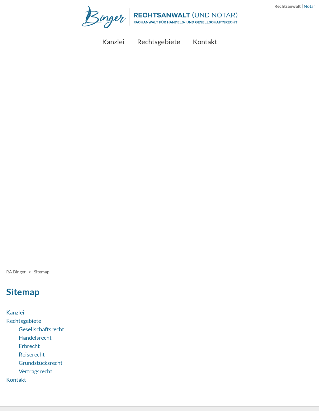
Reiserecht (32, 354)
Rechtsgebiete (23, 320)
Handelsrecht (35, 337)
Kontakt (16, 379)
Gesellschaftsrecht (41, 329)
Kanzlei (15, 312)
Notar (309, 6)
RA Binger (16, 271)
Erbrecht (29, 345)
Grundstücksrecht (41, 362)
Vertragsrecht (35, 371)
